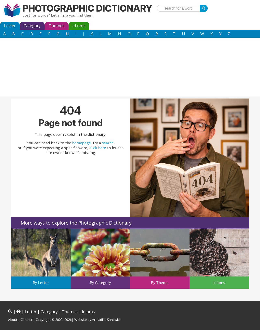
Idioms (79, 25)
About (12, 319)
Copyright (43, 319)
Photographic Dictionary (87, 8)
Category (32, 25)
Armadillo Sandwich (106, 319)
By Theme (159, 282)
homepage (81, 142)
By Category (100, 282)
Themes (56, 25)
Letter (10, 25)
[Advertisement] (130, 68)
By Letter (41, 282)
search (108, 142)
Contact (26, 319)
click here (97, 147)
